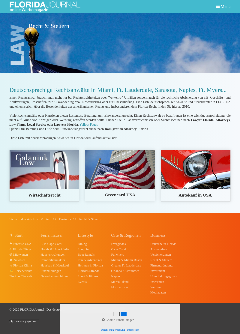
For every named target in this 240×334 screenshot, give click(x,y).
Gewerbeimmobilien (54, 276)
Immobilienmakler (53, 260)
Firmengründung (161, 265)
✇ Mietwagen (18, 254)
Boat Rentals (86, 254)
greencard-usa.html (120, 175)
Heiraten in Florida (90, 265)
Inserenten (157, 282)
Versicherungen (160, 254)
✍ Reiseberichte (20, 271)
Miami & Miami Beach (126, 260)
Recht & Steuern (161, 260)
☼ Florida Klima (20, 265)
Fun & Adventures (90, 260)
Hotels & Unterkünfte (55, 249)
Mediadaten (158, 292)
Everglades (118, 244)
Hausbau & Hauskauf (55, 265)
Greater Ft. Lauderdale (126, 265)
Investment (157, 271)
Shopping (84, 249)
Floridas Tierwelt (20, 276)
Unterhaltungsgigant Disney (166, 276)
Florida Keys (119, 287)
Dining (82, 244)
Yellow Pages (89, 124)
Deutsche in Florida (163, 244)
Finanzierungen (51, 271)
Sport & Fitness (88, 276)
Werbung (156, 287)
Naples (115, 276)
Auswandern (158, 249)
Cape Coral (118, 249)
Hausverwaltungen (53, 254)
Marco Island (120, 282)
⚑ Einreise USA (20, 244)
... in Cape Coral (51, 244)
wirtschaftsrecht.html (44, 175)
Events (82, 282)
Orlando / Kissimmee (125, 271)
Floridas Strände (88, 271)
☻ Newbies (17, 260)
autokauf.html (195, 175)
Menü (226, 6)
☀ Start (46, 219)
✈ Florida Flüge (20, 249)
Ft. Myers (117, 254)
